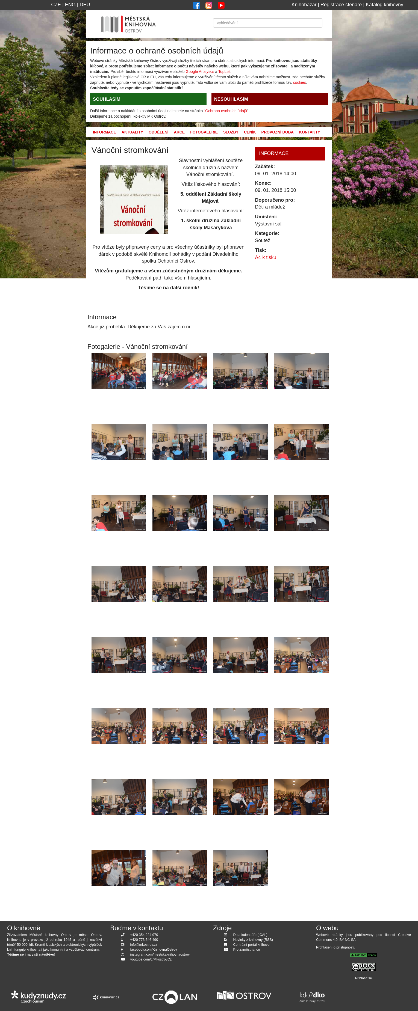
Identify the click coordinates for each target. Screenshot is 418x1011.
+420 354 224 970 (144, 935)
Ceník (250, 132)
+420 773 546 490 (144, 940)
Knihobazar (304, 4)
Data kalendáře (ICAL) (250, 935)
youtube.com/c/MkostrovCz (151, 959)
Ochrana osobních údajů (226, 111)
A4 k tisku (265, 257)
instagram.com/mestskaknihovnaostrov (160, 954)
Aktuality (132, 132)
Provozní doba (277, 132)
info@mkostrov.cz (143, 945)
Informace (104, 132)
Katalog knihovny (384, 4)
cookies (299, 82)
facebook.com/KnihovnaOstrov (153, 949)
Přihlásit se (363, 978)
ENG (70, 4)
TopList (224, 71)
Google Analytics (200, 71)
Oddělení (158, 132)
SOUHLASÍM (106, 99)
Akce (179, 132)
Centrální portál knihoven (252, 945)
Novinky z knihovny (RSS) (253, 940)
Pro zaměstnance (246, 949)
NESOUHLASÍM (231, 99)
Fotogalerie (204, 132)
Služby (231, 132)
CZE (56, 4)
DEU (85, 4)
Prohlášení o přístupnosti (335, 947)
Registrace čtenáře (341, 4)
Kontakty (309, 132)
